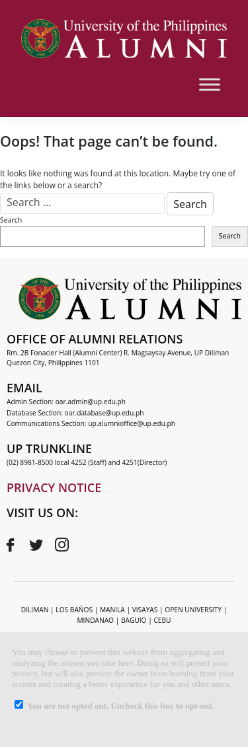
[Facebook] (10, 545)
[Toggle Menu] (209, 84)
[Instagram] (61, 545)
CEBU (162, 620)
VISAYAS (145, 609)
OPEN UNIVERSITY (193, 609)
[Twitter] (36, 545)
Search (11, 220)
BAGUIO (134, 620)
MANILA (112, 609)
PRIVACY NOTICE (54, 487)
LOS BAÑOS (74, 609)
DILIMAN (35, 609)
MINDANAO (95, 620)
